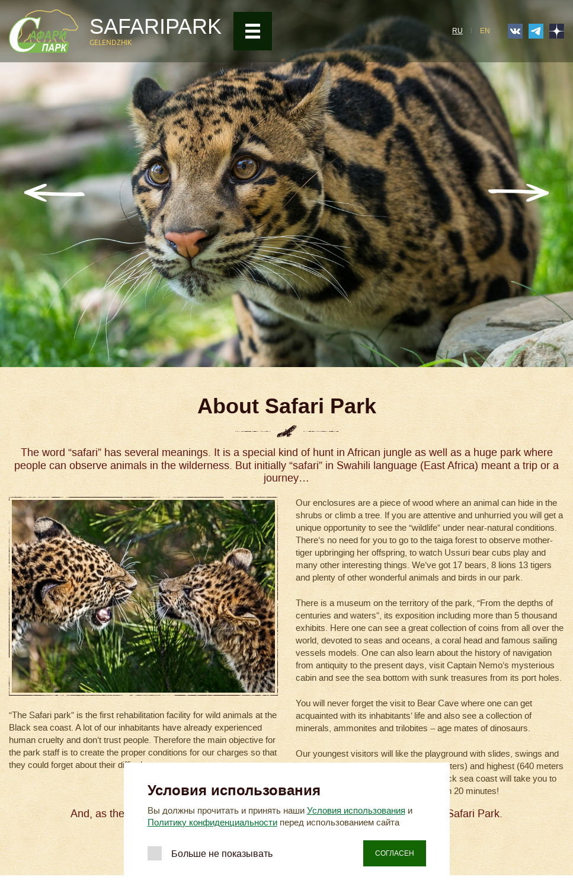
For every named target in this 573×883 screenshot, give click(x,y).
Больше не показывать (222, 853)
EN (485, 31)
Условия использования (356, 811)
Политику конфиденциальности (212, 822)
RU (457, 31)
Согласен (394, 853)
